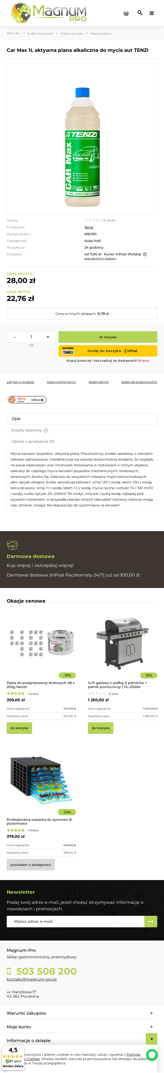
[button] (20, 382)
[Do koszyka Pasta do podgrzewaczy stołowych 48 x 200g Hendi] (19, 728)
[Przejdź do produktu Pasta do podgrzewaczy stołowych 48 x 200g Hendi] (41, 650)
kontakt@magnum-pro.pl (32, 979)
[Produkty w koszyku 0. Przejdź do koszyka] (126, 13)
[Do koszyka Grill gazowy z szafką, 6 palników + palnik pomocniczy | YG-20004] (100, 728)
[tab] (82, 419)
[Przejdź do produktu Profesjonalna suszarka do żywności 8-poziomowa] (41, 787)
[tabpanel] (82, 479)
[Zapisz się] (150, 921)
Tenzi (88, 227)
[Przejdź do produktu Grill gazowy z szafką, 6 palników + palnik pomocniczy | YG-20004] (122, 650)
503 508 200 (45, 971)
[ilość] (31, 337)
